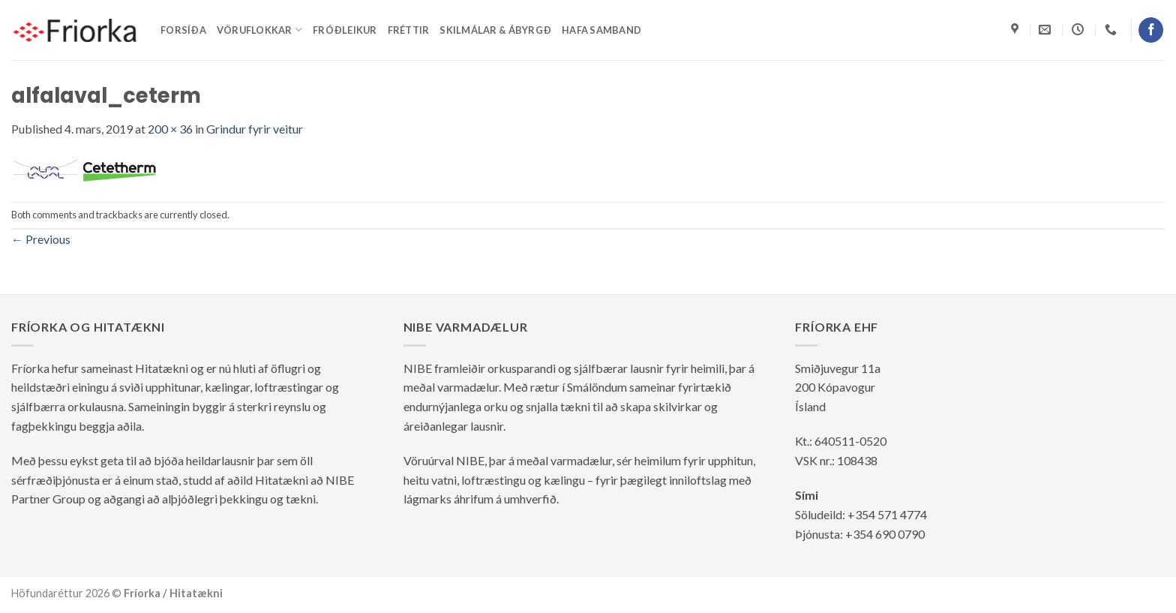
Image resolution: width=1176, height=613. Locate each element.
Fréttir (409, 30)
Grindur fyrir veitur (254, 129)
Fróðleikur (345, 30)
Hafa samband (601, 30)
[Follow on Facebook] (1150, 30)
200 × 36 (170, 129)
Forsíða (183, 30)
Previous (40, 239)
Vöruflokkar (259, 30)
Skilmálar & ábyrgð (495, 30)
